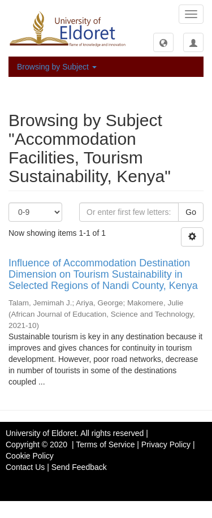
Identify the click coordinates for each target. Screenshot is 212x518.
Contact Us (25, 467)
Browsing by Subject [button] (57, 66)
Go (190, 212)
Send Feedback (79, 467)
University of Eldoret (41, 433)
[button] (163, 42)
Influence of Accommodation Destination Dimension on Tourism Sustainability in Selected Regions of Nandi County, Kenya (103, 274)
